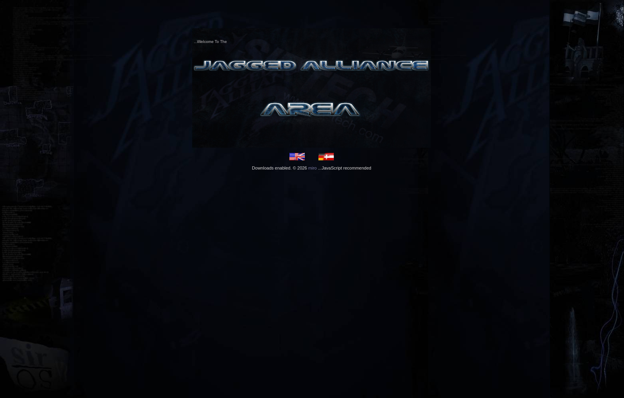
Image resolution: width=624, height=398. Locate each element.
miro (312, 168)
